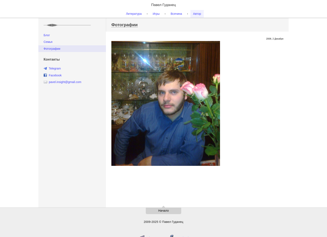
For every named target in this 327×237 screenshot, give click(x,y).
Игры (156, 13)
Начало (163, 210)
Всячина (176, 13)
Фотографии (52, 48)
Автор (197, 13)
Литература (134, 13)
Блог (47, 35)
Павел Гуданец (163, 5)
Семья (48, 41)
